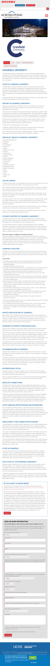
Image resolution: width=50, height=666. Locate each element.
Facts (12, 62)
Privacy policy (13, 628)
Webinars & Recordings (10, 66)
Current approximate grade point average (15, 592)
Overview (6, 62)
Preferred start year (9, 587)
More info (9, 661)
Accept (33, 657)
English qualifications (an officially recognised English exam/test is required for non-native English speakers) (24, 575)
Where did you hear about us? (12, 609)
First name (7, 538)
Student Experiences (27, 62)
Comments (7, 614)
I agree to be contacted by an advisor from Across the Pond (20, 631)
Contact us (7, 513)
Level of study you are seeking (12, 581)
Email (5, 549)
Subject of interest (9, 598)
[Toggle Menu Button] (46, 16)
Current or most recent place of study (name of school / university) (21, 603)
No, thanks (34, 662)
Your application (20, 5)
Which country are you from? (11, 532)
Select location (30, 5)
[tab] (6, 62)
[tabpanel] (25, 292)
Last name (7, 543)
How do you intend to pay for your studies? (15, 554)
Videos (18, 62)
